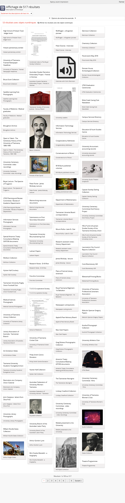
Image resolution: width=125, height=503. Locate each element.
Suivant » (78, 481)
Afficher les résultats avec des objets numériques (55, 23)
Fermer (121, 2)
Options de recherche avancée (62, 18)
